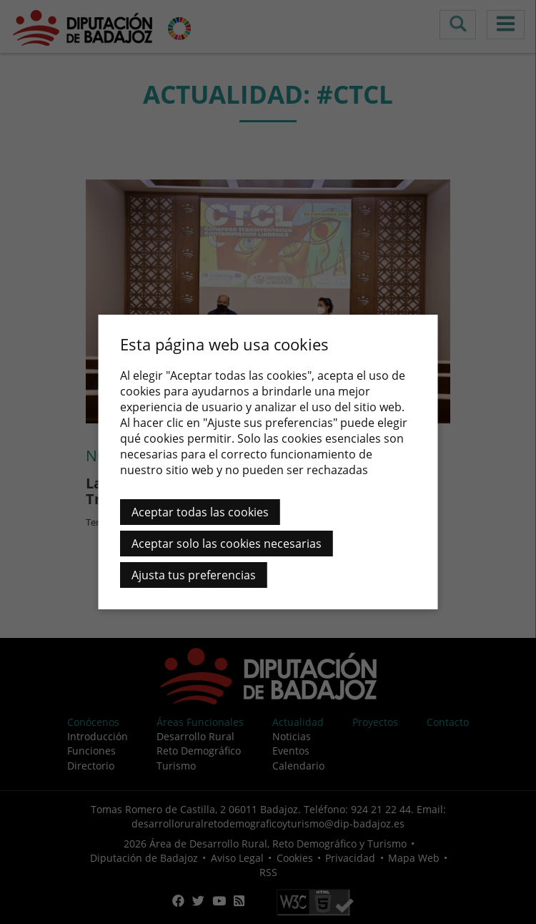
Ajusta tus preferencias (193, 575)
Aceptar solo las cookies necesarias (226, 543)
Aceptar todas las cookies (200, 512)
